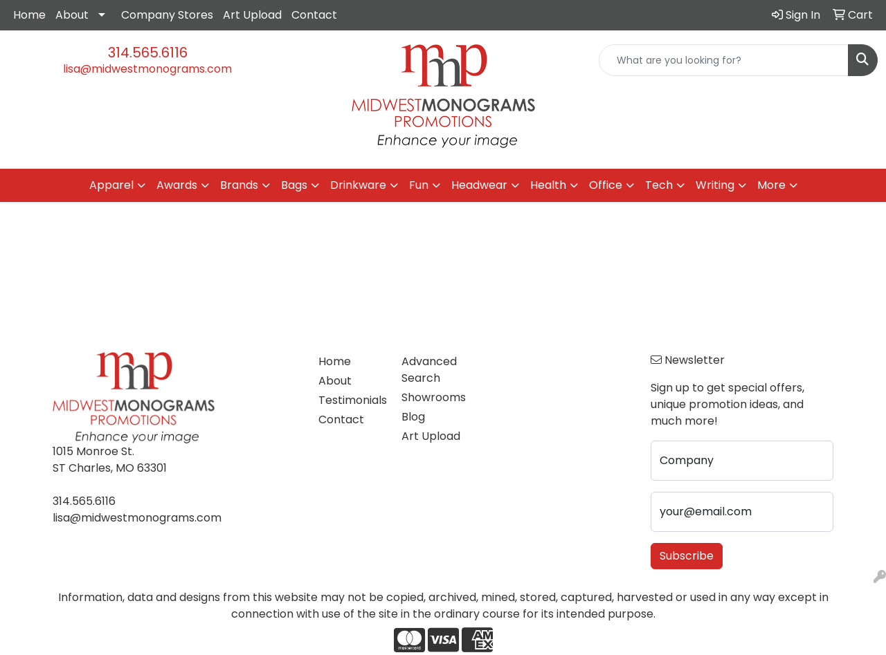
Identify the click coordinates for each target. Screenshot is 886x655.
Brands (239, 185)
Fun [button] (418, 185)
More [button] (771, 185)
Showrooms (433, 397)
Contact (314, 15)
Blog (413, 417)
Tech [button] (659, 185)
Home (29, 15)
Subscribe (687, 556)
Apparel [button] (111, 185)
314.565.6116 (148, 52)
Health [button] (548, 185)
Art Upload (252, 15)
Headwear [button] (479, 185)
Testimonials (351, 400)
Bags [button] (294, 185)
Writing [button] (715, 185)
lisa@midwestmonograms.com (147, 69)
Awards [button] (176, 185)
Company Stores (167, 15)
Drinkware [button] (358, 185)
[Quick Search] (724, 60)
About (72, 15)
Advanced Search (429, 369)
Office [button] (605, 185)
